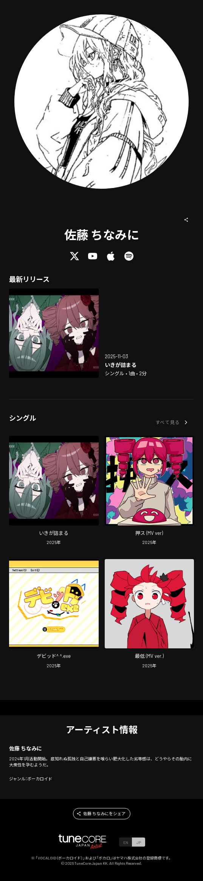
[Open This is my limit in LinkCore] (54, 333)
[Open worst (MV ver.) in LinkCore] (149, 614)
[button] (186, 219)
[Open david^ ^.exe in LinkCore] (54, 614)
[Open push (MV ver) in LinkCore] (149, 491)
